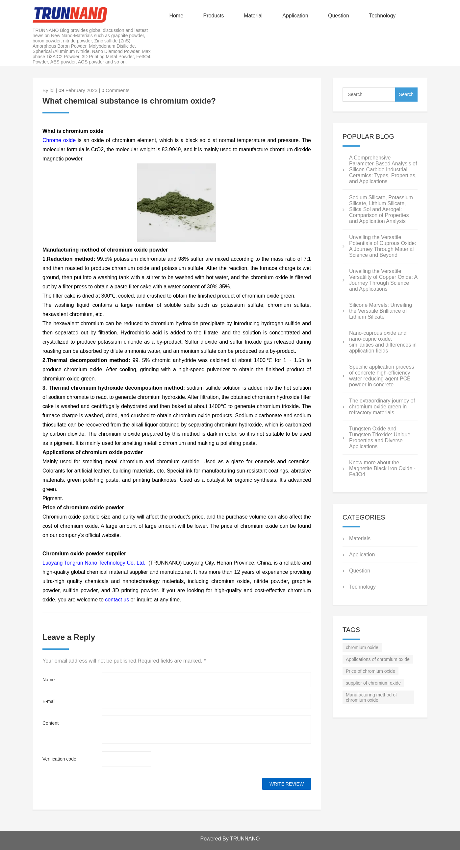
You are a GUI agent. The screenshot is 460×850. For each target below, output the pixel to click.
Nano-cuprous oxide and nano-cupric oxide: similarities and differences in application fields (383, 341)
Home (176, 15)
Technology (382, 15)
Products (213, 15)
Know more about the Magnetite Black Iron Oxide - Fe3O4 (382, 468)
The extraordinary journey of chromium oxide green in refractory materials (382, 406)
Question (338, 15)
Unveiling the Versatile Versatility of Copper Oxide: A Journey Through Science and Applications (383, 280)
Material (253, 15)
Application (295, 15)
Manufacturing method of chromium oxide (371, 697)
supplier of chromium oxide (373, 683)
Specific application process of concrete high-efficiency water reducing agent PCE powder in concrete (381, 375)
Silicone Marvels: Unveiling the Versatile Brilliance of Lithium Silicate (380, 311)
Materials (360, 538)
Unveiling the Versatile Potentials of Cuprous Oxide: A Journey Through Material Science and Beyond (382, 246)
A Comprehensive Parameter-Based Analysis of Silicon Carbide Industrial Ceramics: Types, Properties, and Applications (383, 169)
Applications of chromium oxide (378, 659)
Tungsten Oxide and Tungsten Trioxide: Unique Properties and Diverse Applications (379, 437)
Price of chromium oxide (370, 671)
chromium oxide (362, 647)
